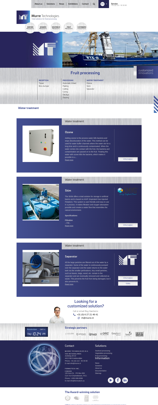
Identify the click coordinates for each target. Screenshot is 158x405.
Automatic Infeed (69, 83)
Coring (65, 92)
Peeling (66, 86)
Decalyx (66, 95)
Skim (89, 86)
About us (38, 4)
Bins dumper (44, 86)
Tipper (41, 83)
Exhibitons (73, 4)
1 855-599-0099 (77, 378)
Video (128, 283)
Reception (43, 80)
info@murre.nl (75, 363)
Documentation (100, 371)
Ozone (89, 83)
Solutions (51, 4)
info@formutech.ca (77, 381)
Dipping (66, 98)
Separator (90, 89)
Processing (34, 35)
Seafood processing (102, 351)
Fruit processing (101, 356)
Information (128, 159)
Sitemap (98, 373)
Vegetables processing (103, 353)
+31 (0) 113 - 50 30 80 (119, 5)
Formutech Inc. (72, 368)
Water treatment (95, 80)
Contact (85, 4)
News (61, 4)
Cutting (65, 89)
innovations (120, 35)
